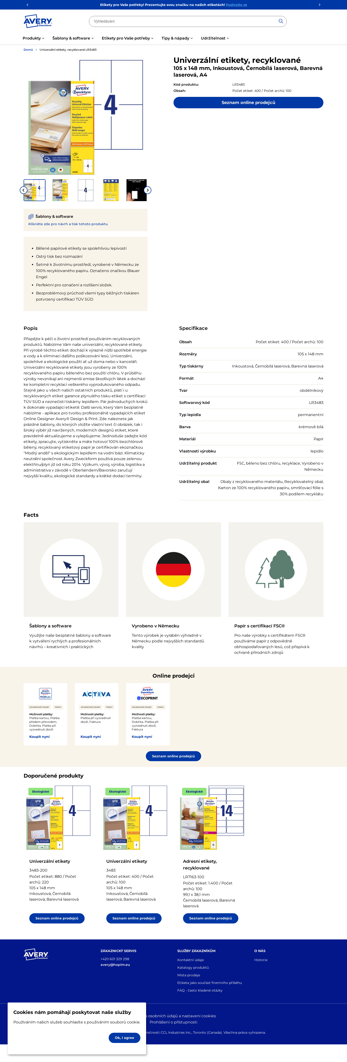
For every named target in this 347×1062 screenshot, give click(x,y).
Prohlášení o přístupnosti (173, 1022)
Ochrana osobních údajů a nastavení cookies (173, 1016)
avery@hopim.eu (115, 965)
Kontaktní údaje (190, 960)
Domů (28, 49)
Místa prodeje (188, 975)
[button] (35, 190)
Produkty (32, 38)
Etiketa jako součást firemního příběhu (209, 983)
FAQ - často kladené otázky (200, 990)
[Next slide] (147, 190)
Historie (260, 960)
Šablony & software (71, 38)
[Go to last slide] (23, 190)
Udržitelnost (213, 38)
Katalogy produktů (193, 967)
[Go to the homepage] (38, 22)
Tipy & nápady (175, 38)
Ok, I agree (124, 1038)
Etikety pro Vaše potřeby (126, 38)
